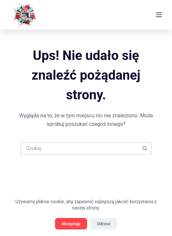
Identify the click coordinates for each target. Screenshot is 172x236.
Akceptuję (71, 223)
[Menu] (159, 15)
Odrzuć (103, 223)
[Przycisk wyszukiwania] (145, 148)
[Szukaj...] (80, 148)
